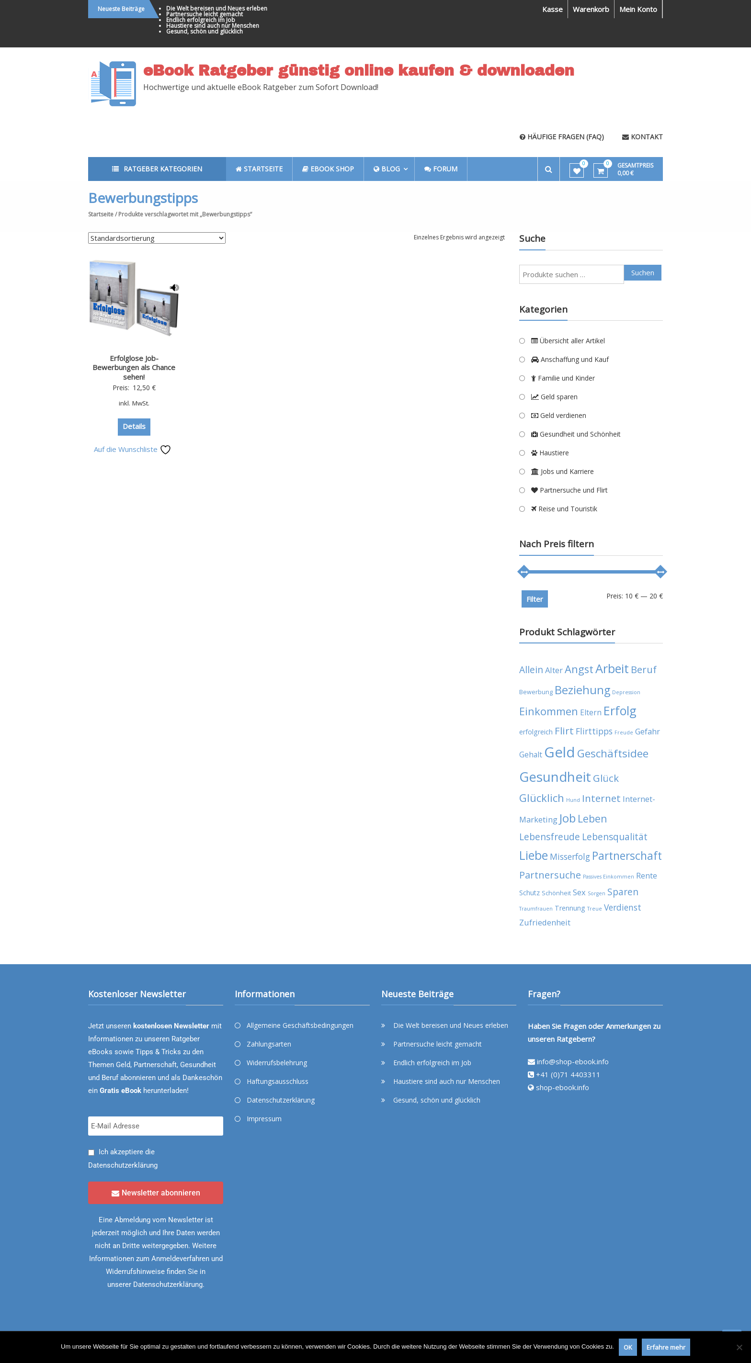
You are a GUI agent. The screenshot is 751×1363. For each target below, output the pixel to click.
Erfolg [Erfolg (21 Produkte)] (620, 710)
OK (628, 1347)
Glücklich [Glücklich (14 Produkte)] (541, 798)
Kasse (552, 9)
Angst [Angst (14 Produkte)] (579, 669)
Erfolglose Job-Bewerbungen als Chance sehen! (133, 367)
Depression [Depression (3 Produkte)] (626, 692)
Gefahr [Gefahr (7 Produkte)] (647, 731)
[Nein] (739, 1347)
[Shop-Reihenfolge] (157, 238)
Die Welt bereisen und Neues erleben (216, 8)
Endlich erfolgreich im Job (200, 20)
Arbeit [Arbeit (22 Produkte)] (612, 668)
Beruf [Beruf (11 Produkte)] (644, 669)
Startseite (101, 214)
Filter (534, 599)
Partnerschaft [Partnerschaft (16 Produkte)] (627, 855)
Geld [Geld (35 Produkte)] (559, 752)
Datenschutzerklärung (123, 1165)
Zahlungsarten (269, 1043)
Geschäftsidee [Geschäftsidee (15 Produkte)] (613, 753)
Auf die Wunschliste (132, 449)
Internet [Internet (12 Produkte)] (601, 798)
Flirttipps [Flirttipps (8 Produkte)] (594, 731)
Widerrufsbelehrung (277, 1062)
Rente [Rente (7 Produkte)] (646, 875)
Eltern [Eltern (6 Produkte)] (591, 712)
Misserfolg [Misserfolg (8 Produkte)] (570, 856)
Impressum (264, 1118)
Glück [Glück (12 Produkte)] (606, 778)
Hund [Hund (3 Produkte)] (573, 800)
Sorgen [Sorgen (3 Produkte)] (596, 893)
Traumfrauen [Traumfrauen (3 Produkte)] (536, 908)
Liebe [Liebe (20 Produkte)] (533, 855)
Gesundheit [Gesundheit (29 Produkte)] (555, 776)
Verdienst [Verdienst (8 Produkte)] (622, 907)
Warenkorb (591, 9)
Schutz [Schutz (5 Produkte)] (529, 892)
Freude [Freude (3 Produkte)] (623, 732)
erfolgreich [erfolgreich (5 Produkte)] (536, 731)
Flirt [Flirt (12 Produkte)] (564, 730)
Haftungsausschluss (277, 1081)
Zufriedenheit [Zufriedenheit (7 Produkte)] (544, 922)
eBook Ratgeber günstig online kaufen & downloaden (358, 71)
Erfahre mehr (666, 1347)
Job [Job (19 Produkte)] (567, 818)
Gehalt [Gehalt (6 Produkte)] (530, 754)
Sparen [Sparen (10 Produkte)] (622, 891)
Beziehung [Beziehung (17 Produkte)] (582, 690)
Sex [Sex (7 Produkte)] (579, 892)
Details (134, 426)
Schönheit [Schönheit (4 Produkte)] (556, 893)
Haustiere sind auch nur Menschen (212, 26)
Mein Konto (638, 9)
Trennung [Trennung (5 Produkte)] (570, 907)
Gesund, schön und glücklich (204, 31)
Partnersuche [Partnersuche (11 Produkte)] (550, 874)
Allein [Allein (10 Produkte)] (531, 669)
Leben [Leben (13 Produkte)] (592, 818)
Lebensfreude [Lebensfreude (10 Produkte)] (549, 836)
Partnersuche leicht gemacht (204, 14)
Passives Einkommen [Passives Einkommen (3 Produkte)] (608, 876)
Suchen (642, 272)
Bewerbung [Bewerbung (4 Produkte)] (536, 692)
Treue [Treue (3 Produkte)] (594, 908)
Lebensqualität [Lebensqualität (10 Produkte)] (615, 836)
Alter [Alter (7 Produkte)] (554, 670)
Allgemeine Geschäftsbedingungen (300, 1025)
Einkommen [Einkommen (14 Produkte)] (548, 711)
